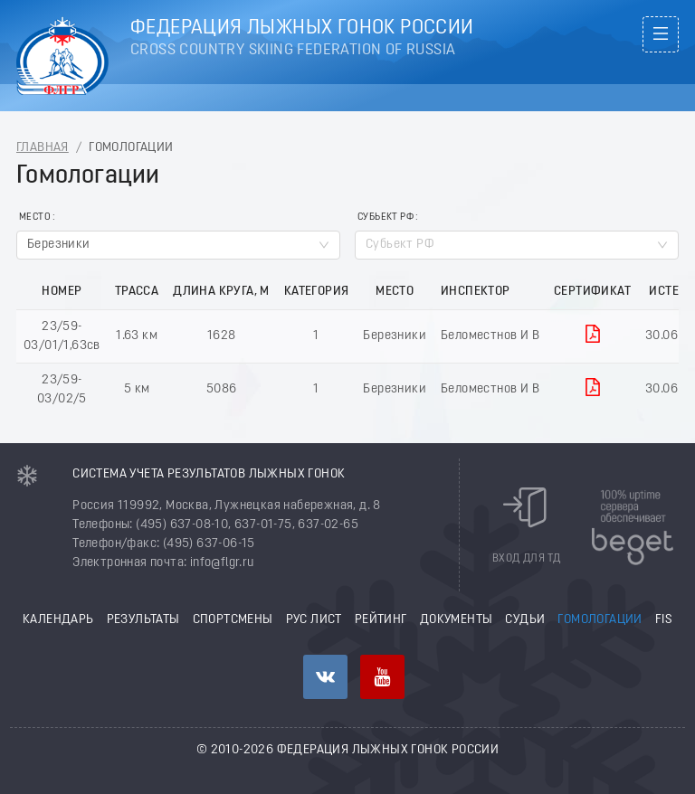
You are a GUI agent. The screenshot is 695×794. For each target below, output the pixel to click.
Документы (456, 620)
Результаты (143, 620)
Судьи (525, 620)
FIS (663, 620)
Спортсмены (233, 620)
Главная (42, 148)
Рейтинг (381, 620)
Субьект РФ (385, 217)
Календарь (58, 620)
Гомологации (599, 620)
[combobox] (178, 245)
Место (35, 217)
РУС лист (314, 620)
